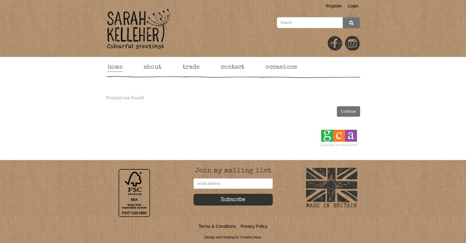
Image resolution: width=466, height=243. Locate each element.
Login (353, 5)
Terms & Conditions (217, 226)
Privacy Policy (254, 226)
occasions (281, 67)
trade (191, 67)
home (115, 67)
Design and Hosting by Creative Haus (233, 237)
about (153, 67)
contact (233, 67)
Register (334, 5)
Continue (348, 111)
